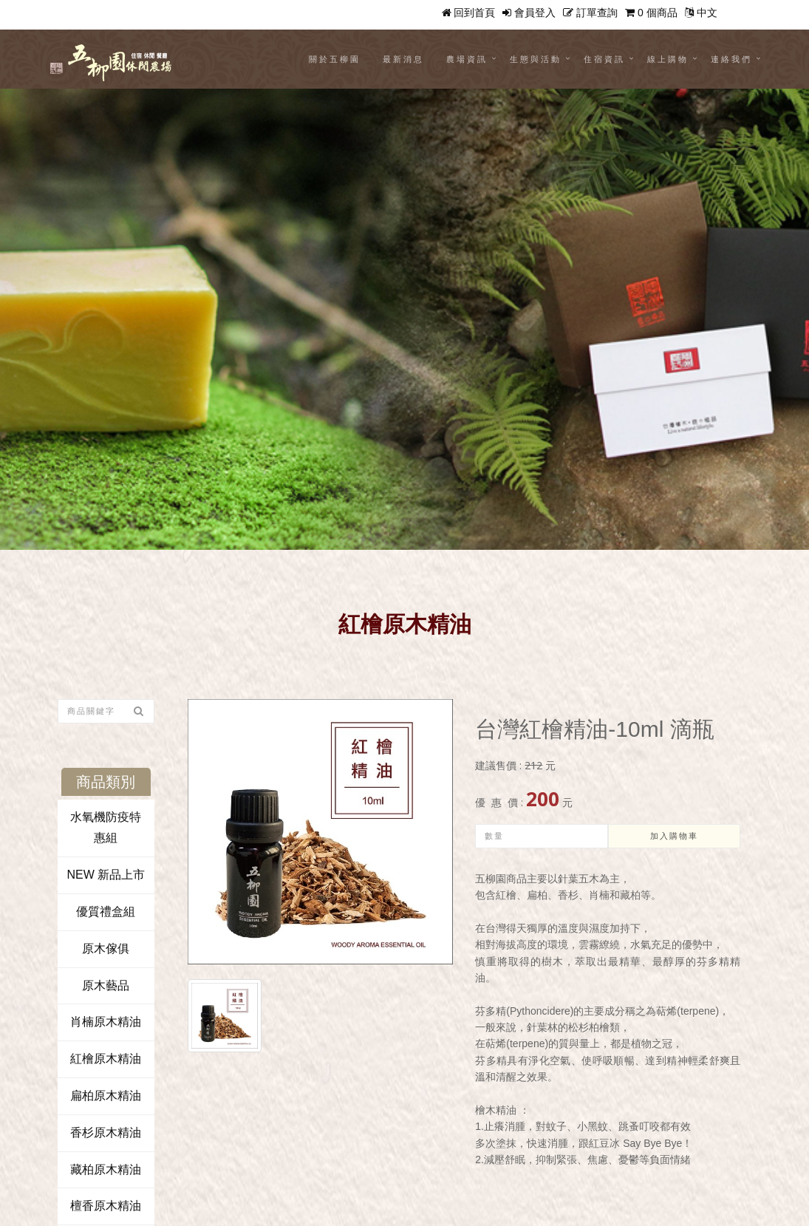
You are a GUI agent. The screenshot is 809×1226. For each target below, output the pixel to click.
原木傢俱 (105, 948)
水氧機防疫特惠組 (105, 828)
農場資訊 (467, 59)
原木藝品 (105, 985)
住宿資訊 (604, 59)
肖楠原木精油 (105, 1021)
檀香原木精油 (105, 1205)
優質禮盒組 (105, 911)
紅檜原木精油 (105, 1058)
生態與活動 (535, 59)
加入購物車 (674, 836)
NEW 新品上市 (105, 874)
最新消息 (403, 59)
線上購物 (668, 59)
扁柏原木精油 (105, 1095)
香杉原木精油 (105, 1132)
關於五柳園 (335, 59)
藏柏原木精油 (105, 1169)
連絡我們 (731, 59)
